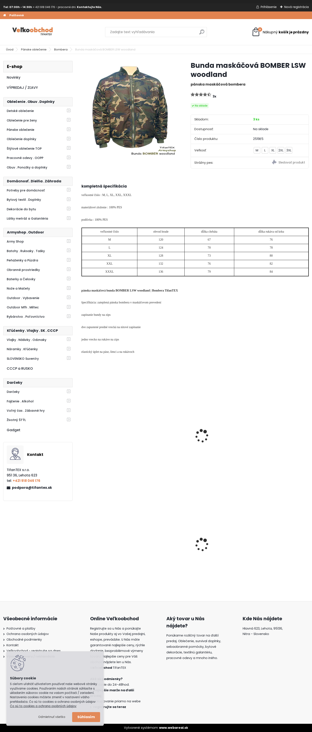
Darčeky (13, 392)
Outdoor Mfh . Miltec (23, 307)
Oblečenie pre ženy (22, 120)
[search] (201, 33)
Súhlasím (86, 716)
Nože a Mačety (18, 288)
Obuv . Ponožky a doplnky (27, 167)
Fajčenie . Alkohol (20, 401)
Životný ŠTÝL (16, 420)
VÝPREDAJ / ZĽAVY (22, 87)
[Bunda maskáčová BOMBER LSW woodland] (129, 108)
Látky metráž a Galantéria (27, 218)
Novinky (13, 77)
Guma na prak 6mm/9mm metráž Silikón (164, 548)
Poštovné (16, 15)
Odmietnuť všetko (51, 717)
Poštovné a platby (20, 628)
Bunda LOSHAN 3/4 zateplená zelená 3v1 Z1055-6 (107, 443)
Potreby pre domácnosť (26, 190)
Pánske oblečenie (34, 49)
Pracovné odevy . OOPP (25, 158)
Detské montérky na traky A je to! (280, 548)
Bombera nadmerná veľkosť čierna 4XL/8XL (166, 441)
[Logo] (33, 32)
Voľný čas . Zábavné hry (26, 410)
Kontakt (12, 645)
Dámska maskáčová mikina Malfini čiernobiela (108, 548)
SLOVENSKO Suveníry (23, 358)
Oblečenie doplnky (21, 139)
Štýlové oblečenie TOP (24, 148)
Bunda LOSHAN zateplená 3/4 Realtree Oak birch (221, 441)
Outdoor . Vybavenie (23, 298)
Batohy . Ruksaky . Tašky (26, 251)
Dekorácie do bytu (21, 209)
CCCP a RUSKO (20, 368)
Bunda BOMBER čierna (275, 439)
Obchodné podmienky (24, 639)
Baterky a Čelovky (21, 279)
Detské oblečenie (20, 111)
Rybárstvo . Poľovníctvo (26, 316)
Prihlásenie (269, 7)
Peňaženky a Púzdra (22, 260)
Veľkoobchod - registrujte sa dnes (33, 651)
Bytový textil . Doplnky (24, 200)
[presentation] (83, 430)
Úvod (9, 49)
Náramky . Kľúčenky (22, 349)
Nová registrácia (296, 7)
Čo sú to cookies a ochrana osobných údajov (43, 706)
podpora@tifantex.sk (32, 487)
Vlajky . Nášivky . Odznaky (26, 340)
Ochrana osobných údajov (27, 634)
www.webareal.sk (173, 728)
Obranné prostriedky (23, 270)
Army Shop (15, 241)
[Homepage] (4, 15)
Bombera (61, 49)
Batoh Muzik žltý (213, 548)
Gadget (13, 430)
